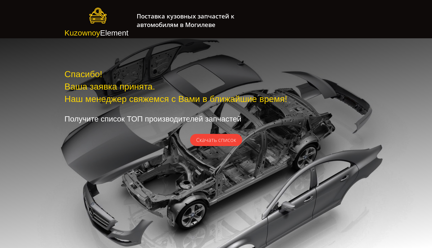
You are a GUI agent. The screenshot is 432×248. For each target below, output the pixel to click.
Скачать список (216, 140)
